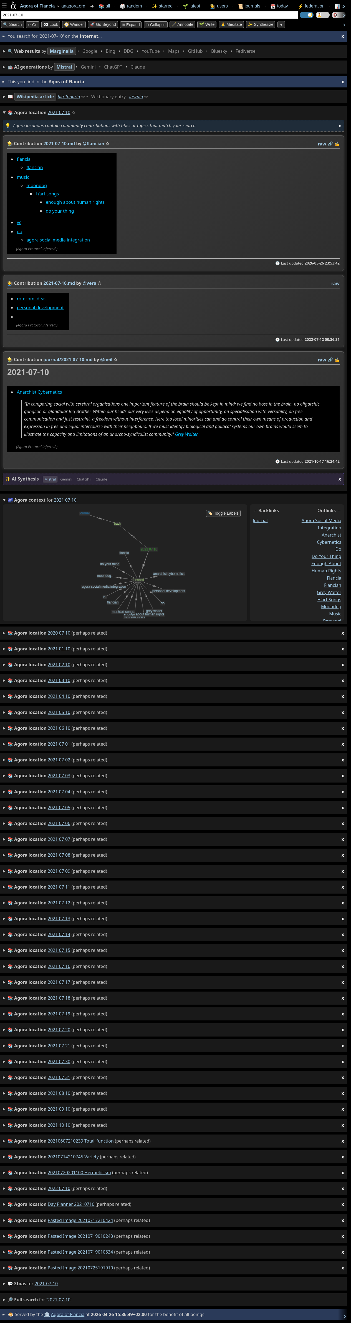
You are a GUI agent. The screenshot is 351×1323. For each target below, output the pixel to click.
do (19, 231)
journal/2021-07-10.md (68, 359)
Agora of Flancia (68, 1314)
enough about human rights (75, 202)
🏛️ (47, 1314)
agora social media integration (58, 240)
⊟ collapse (156, 24)
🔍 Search (12, 24)
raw (322, 144)
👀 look (50, 24)
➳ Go (32, 24)
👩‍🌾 (10, 143)
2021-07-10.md (59, 143)
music (23, 177)
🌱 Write (206, 24)
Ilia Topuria (69, 97)
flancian (34, 167)
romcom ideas (32, 299)
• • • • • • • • (132, 51)
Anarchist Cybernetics (39, 392)
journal (260, 520)
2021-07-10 (46, 1284)
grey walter (329, 592)
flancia (24, 159)
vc (19, 223)
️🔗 (330, 144)
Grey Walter (186, 434)
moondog (36, 185)
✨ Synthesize (260, 24)
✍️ (337, 144)
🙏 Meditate (231, 24)
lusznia (136, 97)
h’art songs (47, 194)
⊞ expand (131, 24)
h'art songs (329, 599)
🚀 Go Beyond (103, 24)
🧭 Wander (74, 24)
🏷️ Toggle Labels (223, 513)
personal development (40, 308)
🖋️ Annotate (182, 24)
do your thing (60, 211)
